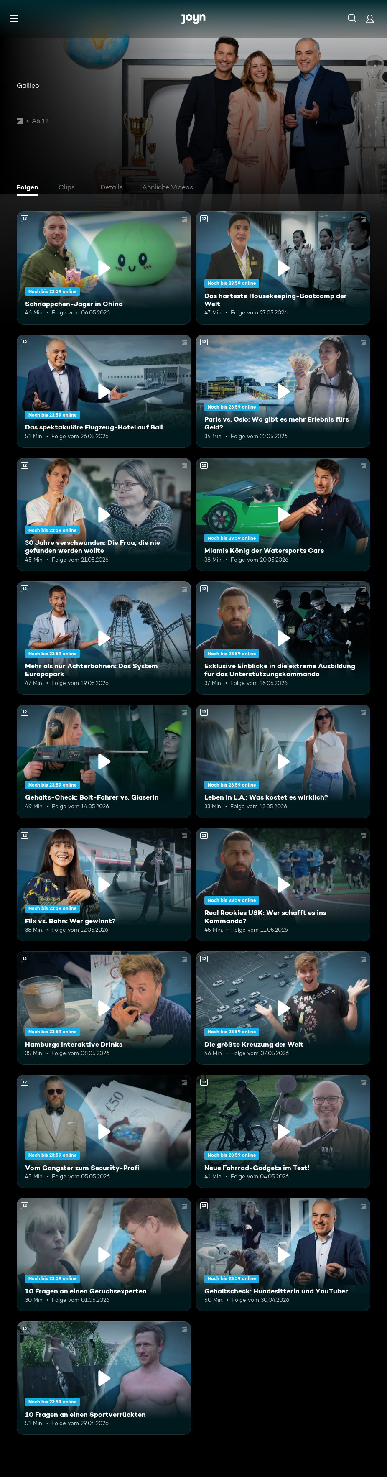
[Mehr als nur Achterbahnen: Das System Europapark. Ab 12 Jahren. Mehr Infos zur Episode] (104, 638)
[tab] (29, 188)
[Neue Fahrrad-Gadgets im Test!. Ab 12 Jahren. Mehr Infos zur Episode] (283, 1131)
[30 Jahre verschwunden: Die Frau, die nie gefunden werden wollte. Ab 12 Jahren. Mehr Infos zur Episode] (104, 514)
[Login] (370, 18)
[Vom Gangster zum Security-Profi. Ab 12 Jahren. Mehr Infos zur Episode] (104, 1131)
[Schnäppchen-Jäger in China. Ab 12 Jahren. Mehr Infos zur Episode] (104, 268)
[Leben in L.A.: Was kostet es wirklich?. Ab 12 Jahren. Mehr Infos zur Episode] (283, 761)
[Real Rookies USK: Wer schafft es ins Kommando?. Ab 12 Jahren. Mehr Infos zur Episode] (283, 884)
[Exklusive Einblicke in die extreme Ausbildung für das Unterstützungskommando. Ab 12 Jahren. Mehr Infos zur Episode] (283, 638)
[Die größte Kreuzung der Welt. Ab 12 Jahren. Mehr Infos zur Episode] (283, 1008)
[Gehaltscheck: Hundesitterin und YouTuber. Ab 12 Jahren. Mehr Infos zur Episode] (283, 1254)
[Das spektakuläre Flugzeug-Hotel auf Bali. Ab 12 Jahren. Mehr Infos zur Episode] (104, 391)
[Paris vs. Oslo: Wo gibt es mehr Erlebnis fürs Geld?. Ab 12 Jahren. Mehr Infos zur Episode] (283, 391)
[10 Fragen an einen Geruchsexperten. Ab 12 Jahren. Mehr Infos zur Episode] (104, 1254)
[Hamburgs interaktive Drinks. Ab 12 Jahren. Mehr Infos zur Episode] (104, 1008)
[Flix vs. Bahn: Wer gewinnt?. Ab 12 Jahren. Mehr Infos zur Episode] (104, 884)
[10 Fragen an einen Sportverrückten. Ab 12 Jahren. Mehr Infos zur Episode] (104, 1378)
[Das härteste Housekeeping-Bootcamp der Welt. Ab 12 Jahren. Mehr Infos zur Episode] (283, 268)
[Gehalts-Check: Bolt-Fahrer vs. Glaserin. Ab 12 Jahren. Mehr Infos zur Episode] (104, 761)
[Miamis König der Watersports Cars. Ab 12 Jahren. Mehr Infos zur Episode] (283, 514)
